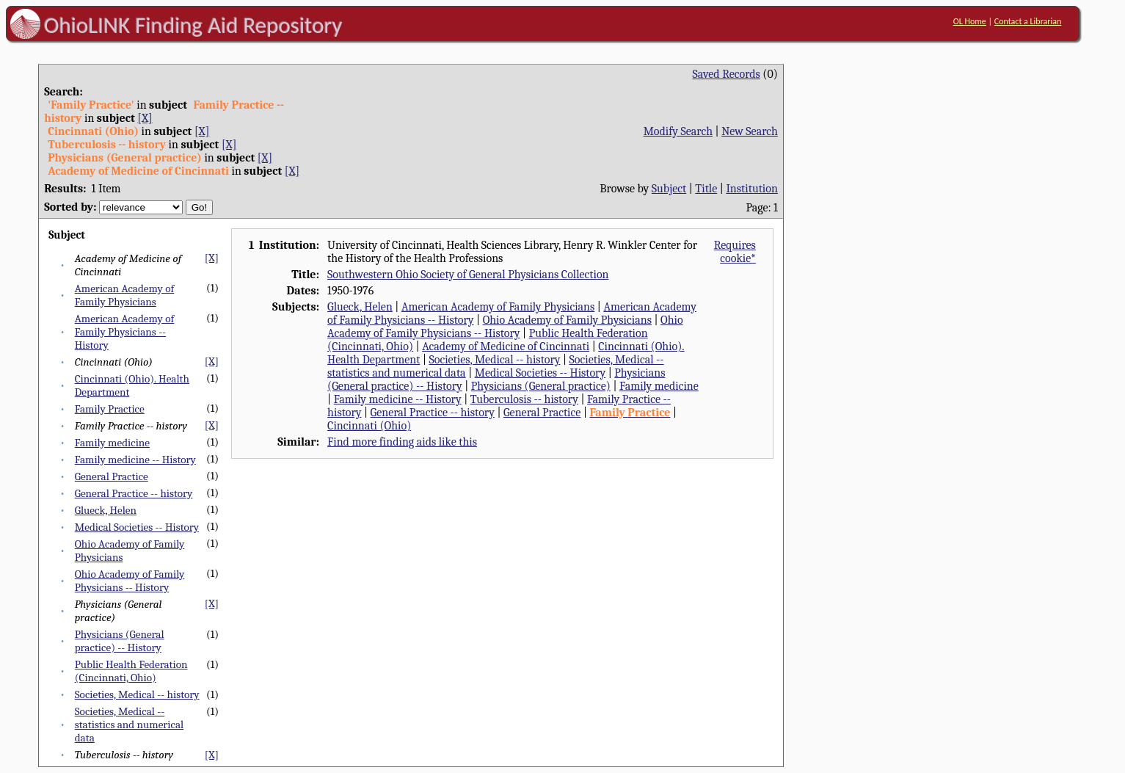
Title (706, 188)
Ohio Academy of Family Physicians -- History (130, 580)
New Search (749, 131)
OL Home (969, 21)
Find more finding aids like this (402, 442)
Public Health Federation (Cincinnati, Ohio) (131, 671)
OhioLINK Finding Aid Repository (193, 25)
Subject (669, 188)
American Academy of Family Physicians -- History (125, 332)
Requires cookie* (735, 252)
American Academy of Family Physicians (125, 295)
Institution (752, 188)
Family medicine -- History (135, 459)
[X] (144, 118)
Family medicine (112, 442)
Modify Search (678, 131)
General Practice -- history (134, 493)
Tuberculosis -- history (524, 399)
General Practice (111, 476)
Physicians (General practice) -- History (119, 641)
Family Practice (110, 408)
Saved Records (726, 74)
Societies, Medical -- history (137, 694)
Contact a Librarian (1028, 21)
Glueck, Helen (105, 510)
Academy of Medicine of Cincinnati (505, 346)
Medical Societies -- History (137, 527)
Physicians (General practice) (541, 386)
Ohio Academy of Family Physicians (567, 320)
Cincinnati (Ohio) (369, 425)
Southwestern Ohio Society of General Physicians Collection (467, 274)
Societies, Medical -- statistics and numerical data (129, 724)
